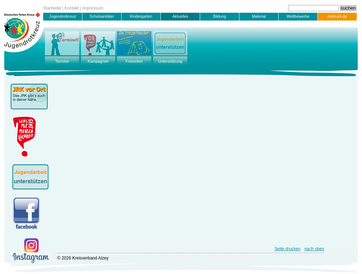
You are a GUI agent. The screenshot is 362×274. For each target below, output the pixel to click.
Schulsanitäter (101, 16)
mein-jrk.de (337, 16)
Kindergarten (141, 16)
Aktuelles (180, 16)
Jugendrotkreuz (62, 16)
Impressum (92, 8)
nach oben (314, 248)
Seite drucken (287, 248)
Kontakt (72, 8)
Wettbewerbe (298, 16)
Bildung (219, 16)
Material (258, 16)
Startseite (52, 8)
